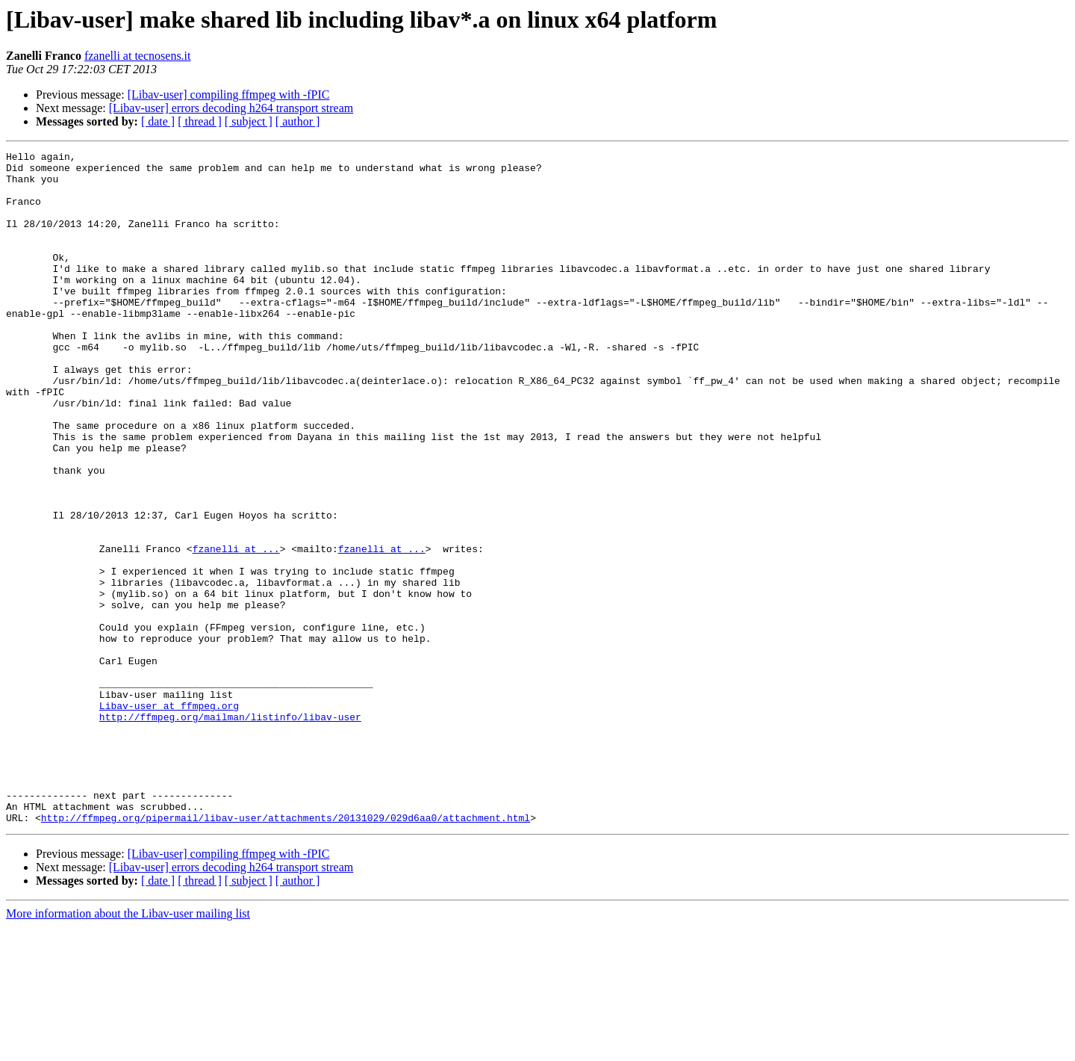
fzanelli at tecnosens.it (137, 55)
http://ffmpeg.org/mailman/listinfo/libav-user (230, 831)
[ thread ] (200, 121)
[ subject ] (248, 121)
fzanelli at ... (236, 629)
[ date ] (158, 121)
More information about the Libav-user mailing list (128, 1048)
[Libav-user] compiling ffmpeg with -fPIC (229, 94)
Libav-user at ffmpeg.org (169, 817)
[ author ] (297, 121)
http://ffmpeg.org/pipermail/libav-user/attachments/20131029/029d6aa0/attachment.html (285, 952)
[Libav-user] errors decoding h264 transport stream (231, 108)
